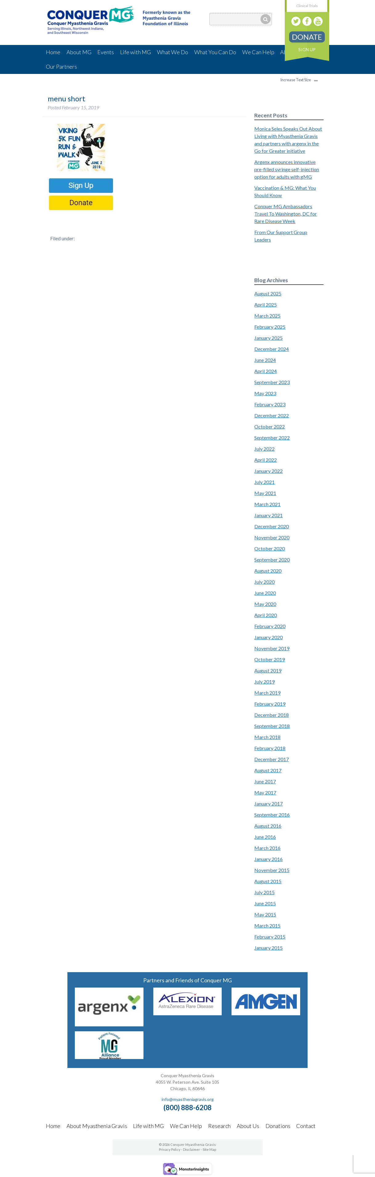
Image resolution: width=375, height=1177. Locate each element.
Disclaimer (191, 1149)
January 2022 (268, 471)
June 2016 (265, 837)
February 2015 (269, 937)
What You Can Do (215, 52)
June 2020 (265, 593)
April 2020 (265, 615)
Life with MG (135, 52)
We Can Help (258, 52)
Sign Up (307, 49)
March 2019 (267, 693)
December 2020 (271, 526)
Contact (306, 1125)
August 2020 (267, 571)
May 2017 (265, 792)
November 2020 (271, 537)
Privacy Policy (169, 1149)
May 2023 (265, 393)
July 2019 (264, 681)
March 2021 (267, 504)
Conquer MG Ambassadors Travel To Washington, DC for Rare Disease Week (285, 213)
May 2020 (265, 604)
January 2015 (268, 948)
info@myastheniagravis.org (188, 1099)
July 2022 (264, 449)
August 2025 (267, 293)
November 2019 (271, 648)
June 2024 (265, 360)
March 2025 (267, 316)
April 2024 (265, 371)
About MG (79, 52)
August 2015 (267, 881)
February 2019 (269, 704)
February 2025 (269, 327)
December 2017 (271, 759)
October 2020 (269, 548)
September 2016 (272, 815)
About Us (248, 1125)
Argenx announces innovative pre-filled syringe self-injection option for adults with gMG (286, 169)
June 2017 (265, 781)
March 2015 (267, 925)
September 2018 (272, 726)
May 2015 (265, 914)
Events (105, 52)
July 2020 (264, 582)
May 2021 (265, 493)
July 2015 (264, 892)
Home (53, 52)
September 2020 (272, 559)
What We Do (172, 52)
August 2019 (267, 670)
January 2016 (268, 859)
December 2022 (271, 415)
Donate (307, 36)
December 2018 (271, 715)
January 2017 (268, 803)
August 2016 (267, 826)
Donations (277, 1125)
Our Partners (61, 66)
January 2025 (268, 338)
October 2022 (269, 426)
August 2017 (267, 770)
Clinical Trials (307, 5)
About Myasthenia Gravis (97, 1125)
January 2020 (268, 637)
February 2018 (269, 748)
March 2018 (267, 737)
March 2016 (267, 848)
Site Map (209, 1149)
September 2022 (272, 437)
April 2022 (265, 460)
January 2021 (268, 515)
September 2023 (272, 382)
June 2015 (265, 903)
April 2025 (265, 304)
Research (219, 1125)
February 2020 (269, 626)
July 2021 (264, 482)
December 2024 (271, 349)
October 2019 (269, 659)
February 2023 (269, 404)
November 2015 (271, 870)
